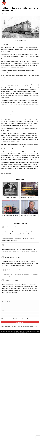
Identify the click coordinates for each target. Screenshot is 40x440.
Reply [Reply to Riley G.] (16, 226)
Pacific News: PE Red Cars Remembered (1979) (10, 215)
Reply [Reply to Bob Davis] (17, 244)
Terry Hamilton (8, 257)
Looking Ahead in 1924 (11, 197)
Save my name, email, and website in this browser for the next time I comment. (17, 320)
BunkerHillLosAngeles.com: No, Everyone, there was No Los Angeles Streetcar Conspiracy (29, 197)
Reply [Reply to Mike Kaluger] (20, 269)
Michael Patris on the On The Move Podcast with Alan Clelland (29, 215)
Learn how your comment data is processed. (27, 328)
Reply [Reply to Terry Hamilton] (19, 257)
